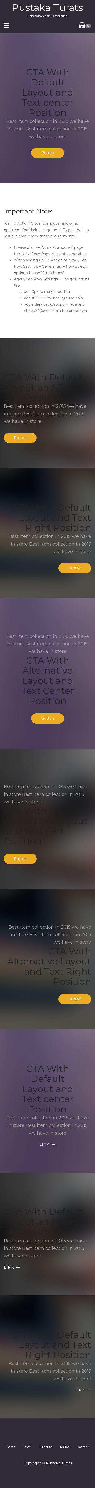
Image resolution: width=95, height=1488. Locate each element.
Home (11, 1447)
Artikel (65, 1447)
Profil (28, 1447)
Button (47, 153)
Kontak (84, 1447)
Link (44, 1144)
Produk (46, 1447)
